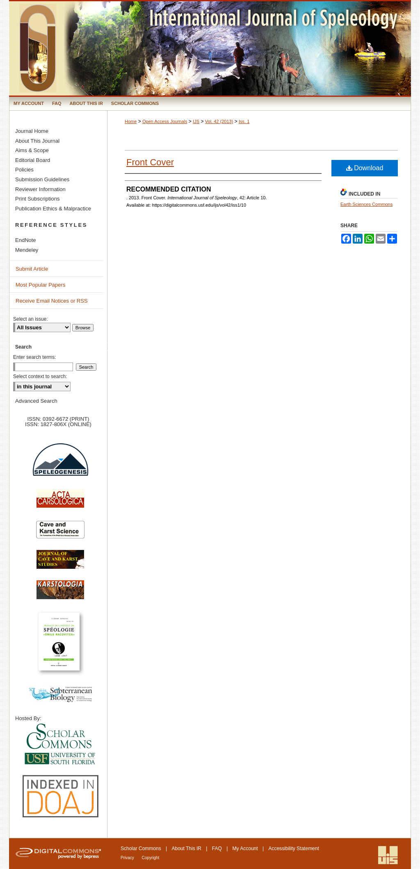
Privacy (128, 857)
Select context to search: (40, 376)
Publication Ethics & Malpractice (53, 208)
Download (364, 167)
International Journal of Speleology (210, 48)
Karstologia (60, 593)
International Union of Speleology (388, 855)
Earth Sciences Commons (366, 204)
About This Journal (37, 141)
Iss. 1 (244, 121)
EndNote (25, 240)
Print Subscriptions (37, 199)
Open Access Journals (164, 121)
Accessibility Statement (293, 848)
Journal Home (31, 131)
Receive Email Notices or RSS (52, 301)
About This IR (186, 848)
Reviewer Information (40, 189)
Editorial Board (32, 160)
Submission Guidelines (42, 179)
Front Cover (150, 162)
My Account (245, 848)
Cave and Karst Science (60, 533)
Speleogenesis (60, 464)
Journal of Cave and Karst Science (60, 563)
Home (131, 121)
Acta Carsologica (60, 502)
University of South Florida (60, 744)
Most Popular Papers (40, 285)
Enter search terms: (34, 357)
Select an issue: (30, 319)
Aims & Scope (32, 150)
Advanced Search (36, 401)
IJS (196, 121)
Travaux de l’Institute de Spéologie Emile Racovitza (60, 646)
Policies (24, 170)
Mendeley (26, 250)
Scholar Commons (141, 848)
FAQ (217, 848)
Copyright (151, 857)
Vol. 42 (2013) (219, 121)
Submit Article (32, 269)
